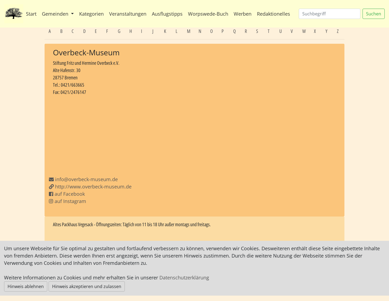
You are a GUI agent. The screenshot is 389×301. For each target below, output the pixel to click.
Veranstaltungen (127, 14)
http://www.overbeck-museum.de (90, 186)
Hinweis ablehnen (26, 286)
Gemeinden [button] (56, 14)
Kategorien (91, 14)
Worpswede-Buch (208, 14)
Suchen (373, 14)
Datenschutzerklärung (184, 277)
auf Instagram (67, 201)
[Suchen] (329, 14)
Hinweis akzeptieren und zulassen (86, 286)
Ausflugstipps (167, 14)
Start (31, 14)
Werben (242, 14)
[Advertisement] (194, 136)
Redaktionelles (273, 14)
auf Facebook (67, 194)
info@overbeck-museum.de (86, 179)
